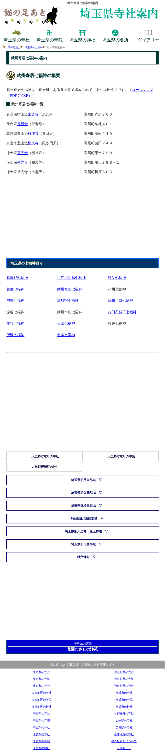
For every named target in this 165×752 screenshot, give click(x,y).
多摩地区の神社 (41, 706)
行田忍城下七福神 (122, 312)
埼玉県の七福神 (34, 47)
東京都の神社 (41, 685)
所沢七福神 (15, 335)
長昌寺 (22, 124)
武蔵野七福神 (17, 278)
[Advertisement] (82, 219)
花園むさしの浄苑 (82, 649)
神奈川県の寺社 (124, 671)
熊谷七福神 (15, 323)
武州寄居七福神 (69, 289)
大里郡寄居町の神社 (45, 466)
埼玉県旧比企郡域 (83, 544)
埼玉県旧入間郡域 (83, 493)
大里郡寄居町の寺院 (121, 456)
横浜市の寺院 (124, 699)
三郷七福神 (66, 323)
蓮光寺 (22, 153)
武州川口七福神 (120, 300)
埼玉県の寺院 (50, 34)
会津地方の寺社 (124, 734)
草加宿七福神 (68, 300)
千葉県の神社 (41, 748)
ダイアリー (148, 34)
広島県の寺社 (124, 727)
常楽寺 (33, 114)
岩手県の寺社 (124, 720)
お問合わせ (124, 748)
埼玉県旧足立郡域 (83, 480)
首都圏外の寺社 (124, 713)
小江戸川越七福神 (71, 278)
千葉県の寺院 (41, 741)
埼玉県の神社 (82, 34)
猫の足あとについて (124, 741)
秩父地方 (83, 557)
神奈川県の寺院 (124, 678)
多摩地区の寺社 (41, 692)
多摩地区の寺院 (41, 699)
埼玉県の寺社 (17, 34)
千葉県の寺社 (41, 734)
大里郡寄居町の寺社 (45, 456)
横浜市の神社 (124, 706)
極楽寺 (33, 133)
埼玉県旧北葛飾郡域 (83, 518)
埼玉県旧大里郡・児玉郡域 (83, 531)
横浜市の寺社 (124, 692)
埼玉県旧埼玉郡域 (83, 505)
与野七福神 (15, 300)
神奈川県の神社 (124, 685)
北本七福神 (66, 335)
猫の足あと (14, 47)
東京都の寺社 (41, 671)
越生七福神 (15, 289)
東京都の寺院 (41, 678)
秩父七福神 (117, 278)
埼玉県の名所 (115, 34)
